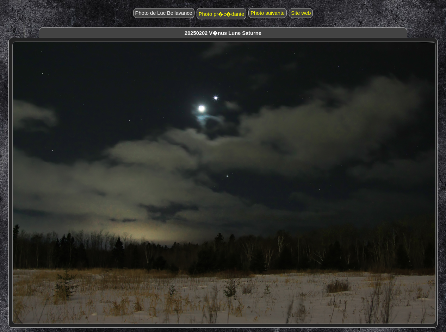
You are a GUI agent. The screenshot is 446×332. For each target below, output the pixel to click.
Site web (301, 13)
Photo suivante (267, 13)
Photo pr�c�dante (221, 14)
